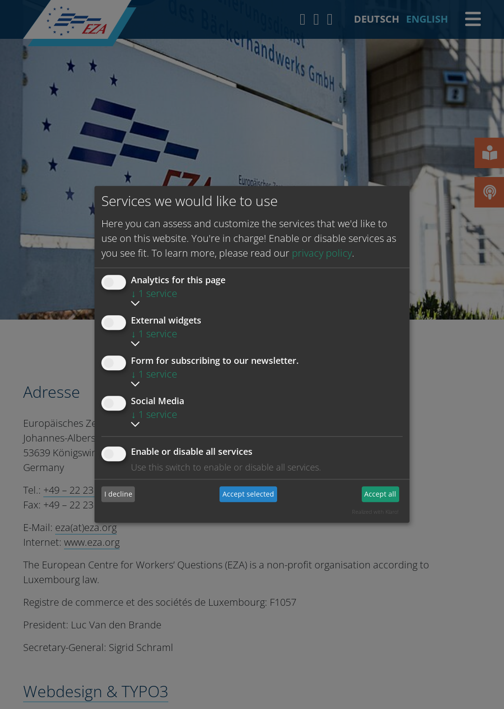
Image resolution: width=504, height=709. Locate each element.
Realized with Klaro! (375, 511)
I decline (118, 494)
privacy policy (322, 253)
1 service (154, 293)
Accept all (380, 494)
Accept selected (248, 494)
